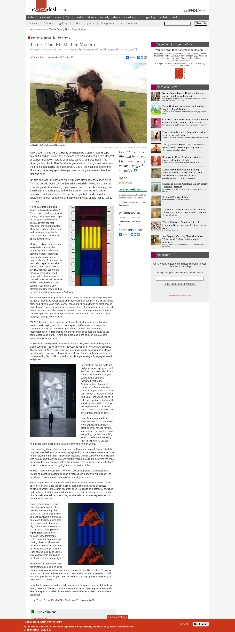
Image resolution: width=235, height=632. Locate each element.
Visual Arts (42, 29)
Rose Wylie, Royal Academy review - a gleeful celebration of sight (182, 158)
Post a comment (39, 618)
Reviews (122, 218)
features (48, 23)
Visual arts (136, 218)
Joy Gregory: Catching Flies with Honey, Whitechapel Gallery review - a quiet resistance (183, 239)
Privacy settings (117, 617)
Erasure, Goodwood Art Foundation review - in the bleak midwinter (184, 133)
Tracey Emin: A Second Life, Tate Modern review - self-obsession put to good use (183, 146)
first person (107, 23)
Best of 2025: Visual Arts (175, 197)
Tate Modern (137, 221)
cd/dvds (163, 17)
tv (141, 17)
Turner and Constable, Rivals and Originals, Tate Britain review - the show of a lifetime (184, 211)
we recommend (129, 23)
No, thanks (200, 624)
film (68, 17)
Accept (184, 624)
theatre (92, 17)
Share (130, 57)
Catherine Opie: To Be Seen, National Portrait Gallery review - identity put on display (185, 121)
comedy (104, 17)
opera (58, 17)
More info (46, 629)
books (175, 17)
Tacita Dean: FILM (46, 600)
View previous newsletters (180, 295)
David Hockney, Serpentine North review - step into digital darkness (183, 108)
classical (79, 17)
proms (90, 23)
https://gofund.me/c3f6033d (180, 60)
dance (116, 17)
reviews (32, 23)
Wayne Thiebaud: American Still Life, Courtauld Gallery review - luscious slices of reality (184, 225)
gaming (150, 17)
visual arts (130, 17)
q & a (77, 23)
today (31, 17)
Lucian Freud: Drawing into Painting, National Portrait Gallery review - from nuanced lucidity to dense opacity (182, 172)
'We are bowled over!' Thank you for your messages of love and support (183, 94)
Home (31, 29)
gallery (63, 23)
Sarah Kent (38, 57)
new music (45, 17)
